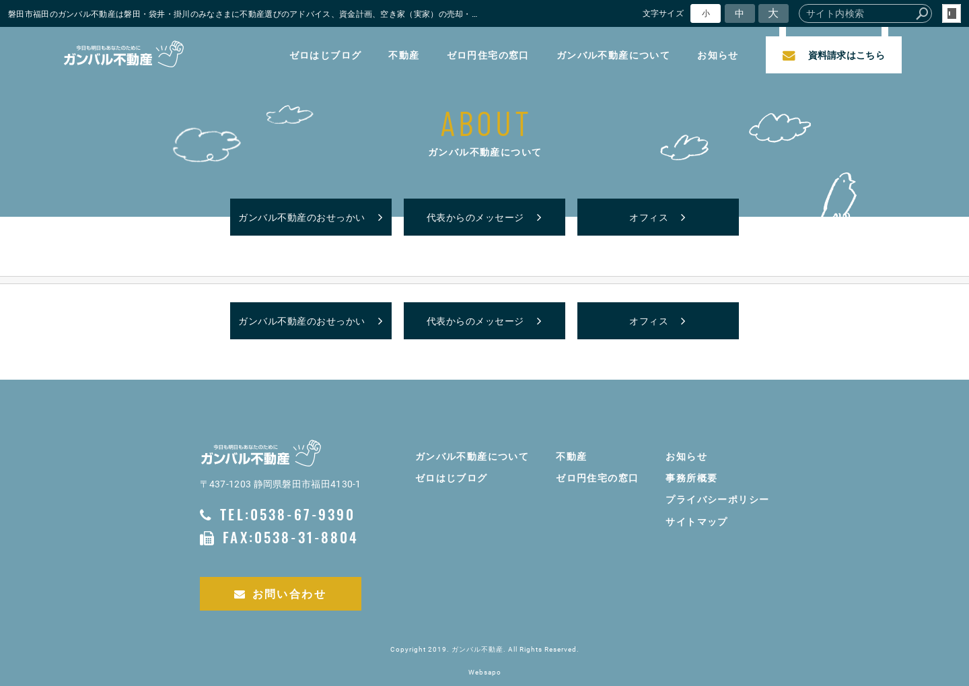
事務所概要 (691, 477)
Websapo (484, 672)
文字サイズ (663, 13)
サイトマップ (696, 521)
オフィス (648, 217)
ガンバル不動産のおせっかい (301, 217)
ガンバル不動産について (613, 54)
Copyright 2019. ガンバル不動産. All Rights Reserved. (484, 649)
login (951, 13)
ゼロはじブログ (325, 54)
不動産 (403, 54)
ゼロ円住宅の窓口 (487, 54)
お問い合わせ (280, 593)
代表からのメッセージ (475, 217)
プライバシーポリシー (717, 499)
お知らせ (718, 54)
